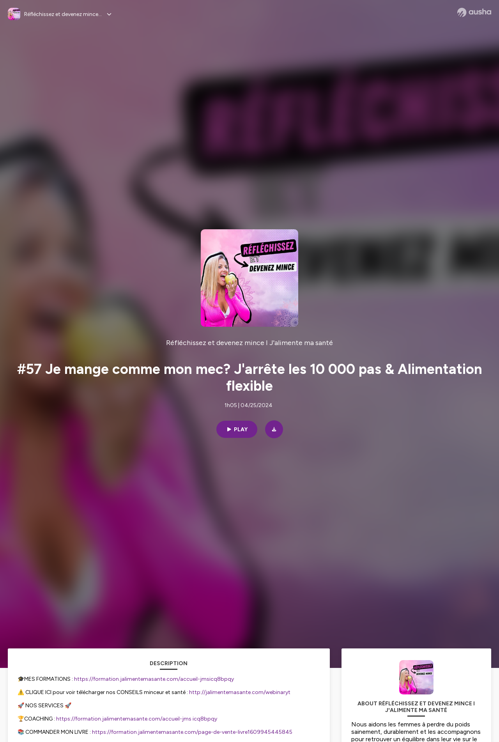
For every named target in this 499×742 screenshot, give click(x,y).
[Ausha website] (474, 12)
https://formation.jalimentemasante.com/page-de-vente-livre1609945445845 (192, 732)
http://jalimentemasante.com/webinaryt (239, 692)
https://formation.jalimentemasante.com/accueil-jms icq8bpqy (136, 718)
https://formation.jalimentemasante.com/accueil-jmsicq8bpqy (154, 679)
